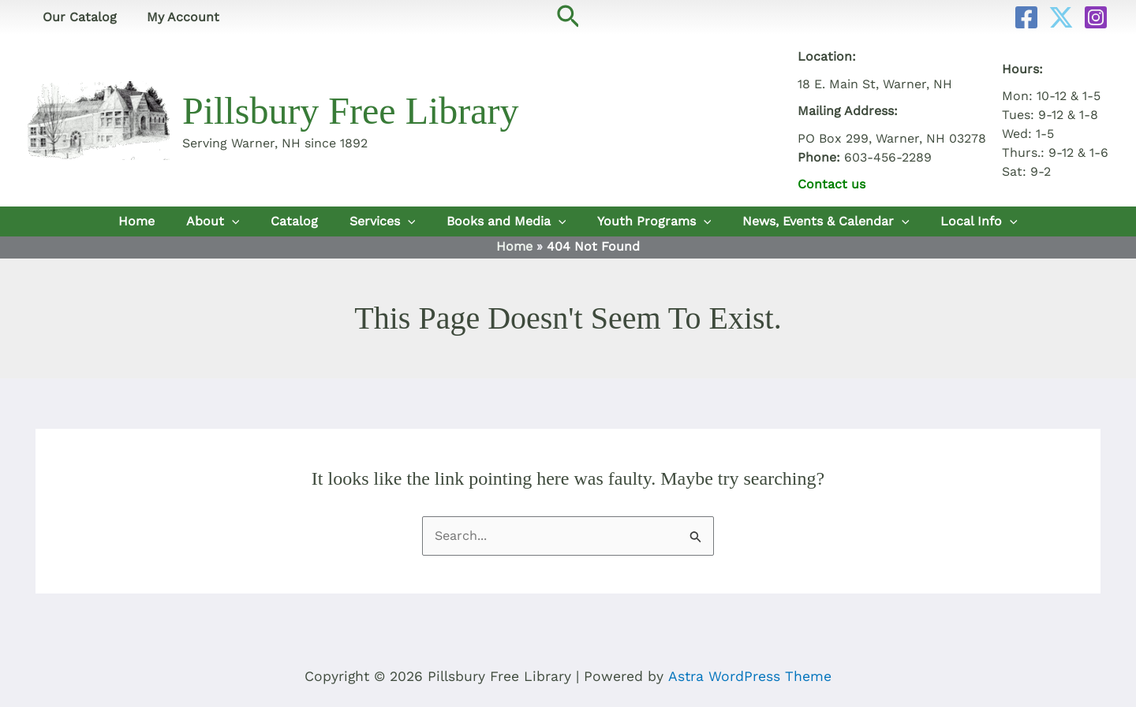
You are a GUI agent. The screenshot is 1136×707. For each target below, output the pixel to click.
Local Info (976, 221)
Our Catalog (77, 16)
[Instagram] (1095, 17)
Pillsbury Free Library (350, 111)
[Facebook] (1026, 17)
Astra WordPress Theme (749, 676)
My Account (176, 16)
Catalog (296, 221)
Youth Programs (653, 221)
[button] (568, 18)
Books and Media (506, 221)
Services (382, 221)
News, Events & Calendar (823, 221)
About (215, 221)
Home (139, 221)
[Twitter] (1061, 17)
